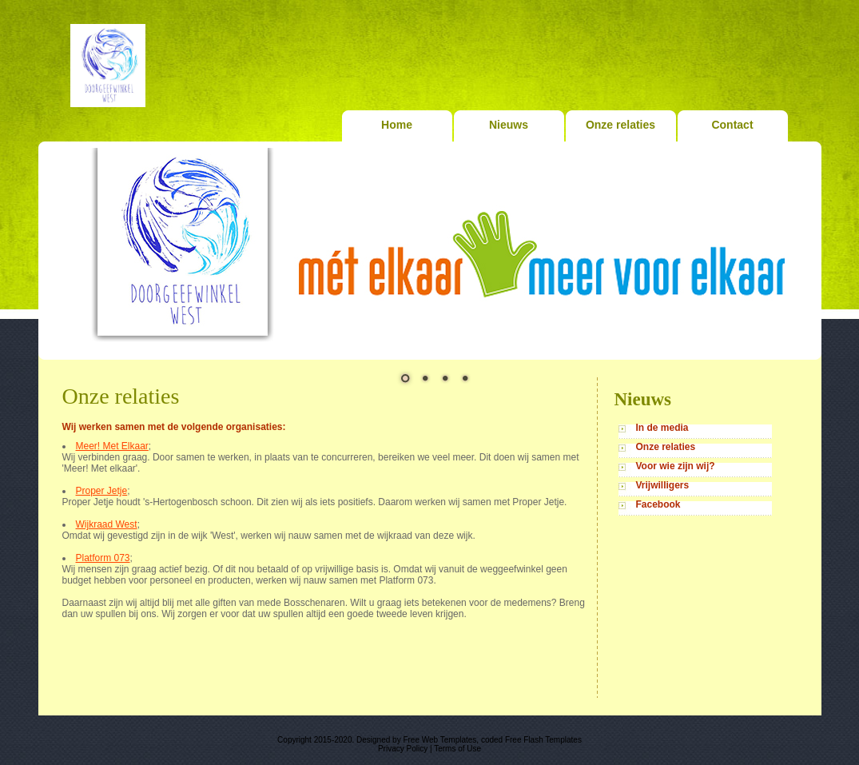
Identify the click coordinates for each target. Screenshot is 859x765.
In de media (662, 427)
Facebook (658, 504)
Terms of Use (457, 748)
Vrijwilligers (663, 485)
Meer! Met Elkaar (112, 446)
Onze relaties (620, 124)
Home (396, 124)
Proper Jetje (102, 490)
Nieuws (508, 124)
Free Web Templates (439, 739)
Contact (732, 124)
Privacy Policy (403, 748)
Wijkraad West (106, 524)
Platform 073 (103, 558)
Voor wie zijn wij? (675, 466)
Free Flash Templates (543, 739)
